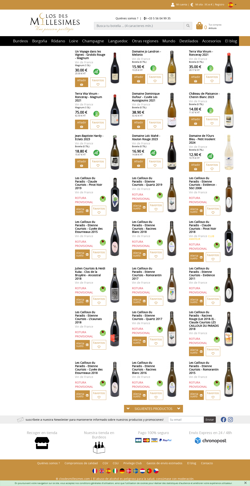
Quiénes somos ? (127, 18)
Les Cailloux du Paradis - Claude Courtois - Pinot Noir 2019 (88, 183)
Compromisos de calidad (81, 463)
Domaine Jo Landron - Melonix (146, 53)
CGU (116, 463)
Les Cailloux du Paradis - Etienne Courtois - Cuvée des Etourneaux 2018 (89, 368)
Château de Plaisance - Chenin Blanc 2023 (204, 95)
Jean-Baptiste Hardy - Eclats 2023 (89, 137)
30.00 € (81, 71)
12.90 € (195, 155)
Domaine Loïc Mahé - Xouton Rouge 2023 (146, 137)
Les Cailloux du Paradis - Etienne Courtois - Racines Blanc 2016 (144, 368)
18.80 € (81, 152)
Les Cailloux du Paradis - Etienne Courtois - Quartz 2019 (147, 181)
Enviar (210, 419)
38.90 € (138, 113)
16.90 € (138, 152)
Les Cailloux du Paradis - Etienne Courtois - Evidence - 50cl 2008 (203, 183)
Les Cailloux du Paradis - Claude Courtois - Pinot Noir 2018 (202, 227)
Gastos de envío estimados (164, 463)
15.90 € (138, 68)
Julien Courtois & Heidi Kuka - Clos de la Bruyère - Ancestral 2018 (90, 273)
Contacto (207, 463)
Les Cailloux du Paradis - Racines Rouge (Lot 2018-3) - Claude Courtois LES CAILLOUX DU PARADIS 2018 (204, 320)
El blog (191, 463)
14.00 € (195, 110)
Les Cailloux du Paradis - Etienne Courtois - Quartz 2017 (147, 315)
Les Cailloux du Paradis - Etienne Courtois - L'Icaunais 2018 (88, 317)
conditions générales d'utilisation (97, 483)
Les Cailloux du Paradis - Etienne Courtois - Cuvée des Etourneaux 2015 (89, 227)
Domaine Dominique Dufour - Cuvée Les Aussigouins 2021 (146, 97)
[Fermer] (245, 483)
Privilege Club (132, 463)
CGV (105, 463)
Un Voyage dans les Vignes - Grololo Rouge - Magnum (90, 55)
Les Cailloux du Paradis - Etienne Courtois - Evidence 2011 (202, 273)
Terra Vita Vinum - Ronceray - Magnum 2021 (88, 97)
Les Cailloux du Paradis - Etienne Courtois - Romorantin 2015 (204, 368)
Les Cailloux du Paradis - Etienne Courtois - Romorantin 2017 (147, 273)
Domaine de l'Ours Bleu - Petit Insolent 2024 (202, 139)
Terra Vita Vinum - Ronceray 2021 (201, 53)
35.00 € (195, 68)
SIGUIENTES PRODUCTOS (153, 408)
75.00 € (81, 113)
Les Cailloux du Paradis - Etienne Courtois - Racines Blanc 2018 (144, 227)
